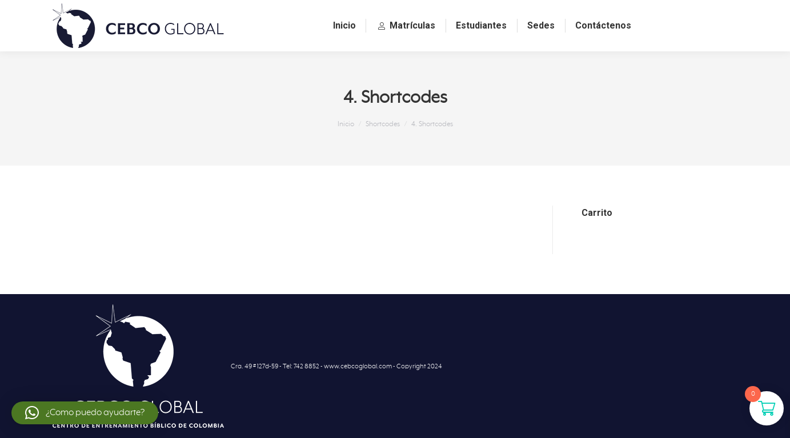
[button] (84, 412)
